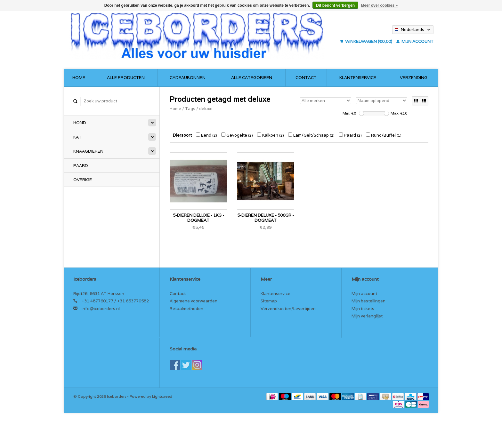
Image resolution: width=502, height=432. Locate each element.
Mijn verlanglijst (367, 316)
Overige (82, 179)
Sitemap (269, 301)
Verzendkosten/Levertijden (288, 308)
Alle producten (126, 77)
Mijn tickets (363, 308)
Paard (80, 165)
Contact (306, 77)
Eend (206, 135)
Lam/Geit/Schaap (311, 135)
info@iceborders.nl (101, 308)
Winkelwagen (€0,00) (366, 41)
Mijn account (414, 41)
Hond (79, 122)
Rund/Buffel (383, 135)
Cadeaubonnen (188, 77)
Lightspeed (162, 396)
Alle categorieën (251, 77)
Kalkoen (270, 135)
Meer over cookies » (379, 5)
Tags (190, 108)
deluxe (206, 108)
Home (78, 77)
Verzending (413, 77)
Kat (77, 137)
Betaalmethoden (186, 308)
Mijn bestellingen (368, 301)
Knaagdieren (88, 151)
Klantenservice (357, 77)
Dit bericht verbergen (335, 5)
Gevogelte (237, 135)
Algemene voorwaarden (193, 301)
